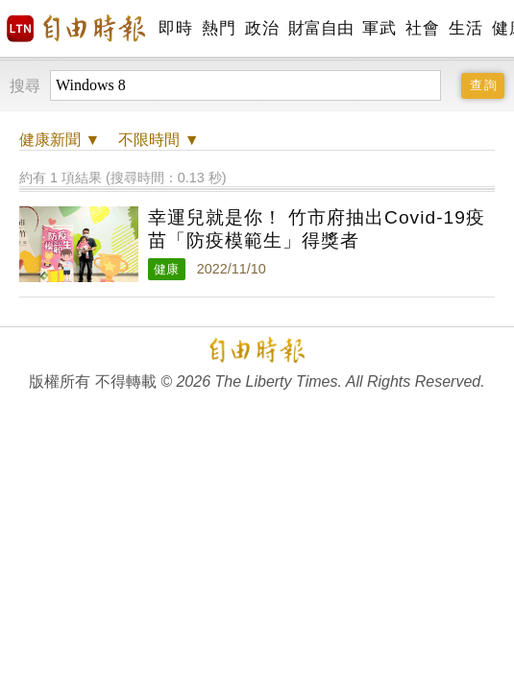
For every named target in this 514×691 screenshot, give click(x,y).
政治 (262, 28)
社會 (422, 28)
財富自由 (320, 28)
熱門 (218, 28)
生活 (465, 28)
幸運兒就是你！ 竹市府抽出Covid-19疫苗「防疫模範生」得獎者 (316, 228)
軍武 (379, 28)
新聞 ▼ (59, 139)
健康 (166, 269)
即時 (175, 28)
